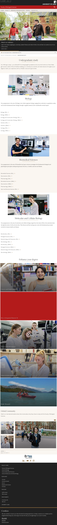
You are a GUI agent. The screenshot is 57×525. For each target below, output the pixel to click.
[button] (54, 7)
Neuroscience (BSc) (6, 176)
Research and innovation (18, 10)
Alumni (3, 483)
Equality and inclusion (6, 484)
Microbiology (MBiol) (6, 252)
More (28, 277)
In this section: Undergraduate (12, 52)
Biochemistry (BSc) (5, 234)
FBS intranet (4, 494)
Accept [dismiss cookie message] (4, 518)
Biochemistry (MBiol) (6, 244)
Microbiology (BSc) (5, 242)
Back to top (4, 453)
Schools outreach (5, 481)
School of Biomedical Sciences (8, 472)
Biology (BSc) (4, 112)
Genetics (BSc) (4, 123)
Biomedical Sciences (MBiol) (8, 181)
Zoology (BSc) (4, 128)
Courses (3, 479)
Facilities (4, 486)
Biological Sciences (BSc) (7, 236)
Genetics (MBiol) (5, 125)
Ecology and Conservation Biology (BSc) (10, 117)
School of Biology (5, 470)
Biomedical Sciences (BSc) (7, 173)
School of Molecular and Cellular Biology (10, 473)
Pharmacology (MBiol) (6, 186)
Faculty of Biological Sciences (8, 7)
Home (2, 10)
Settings (4, 520)
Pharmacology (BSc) (6, 178)
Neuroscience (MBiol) (6, 184)
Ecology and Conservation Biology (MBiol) (11, 120)
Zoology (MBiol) (5, 130)
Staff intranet (4, 492)
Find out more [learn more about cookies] (5, 522)
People (28, 10)
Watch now (28, 31)
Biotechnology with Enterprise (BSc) (10, 239)
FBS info (3, 501)
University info (5, 500)
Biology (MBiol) (4, 115)
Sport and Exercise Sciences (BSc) (9, 189)
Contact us (34, 10)
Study (6, 10)
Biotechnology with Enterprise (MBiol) (10, 249)
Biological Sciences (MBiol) (7, 247)
